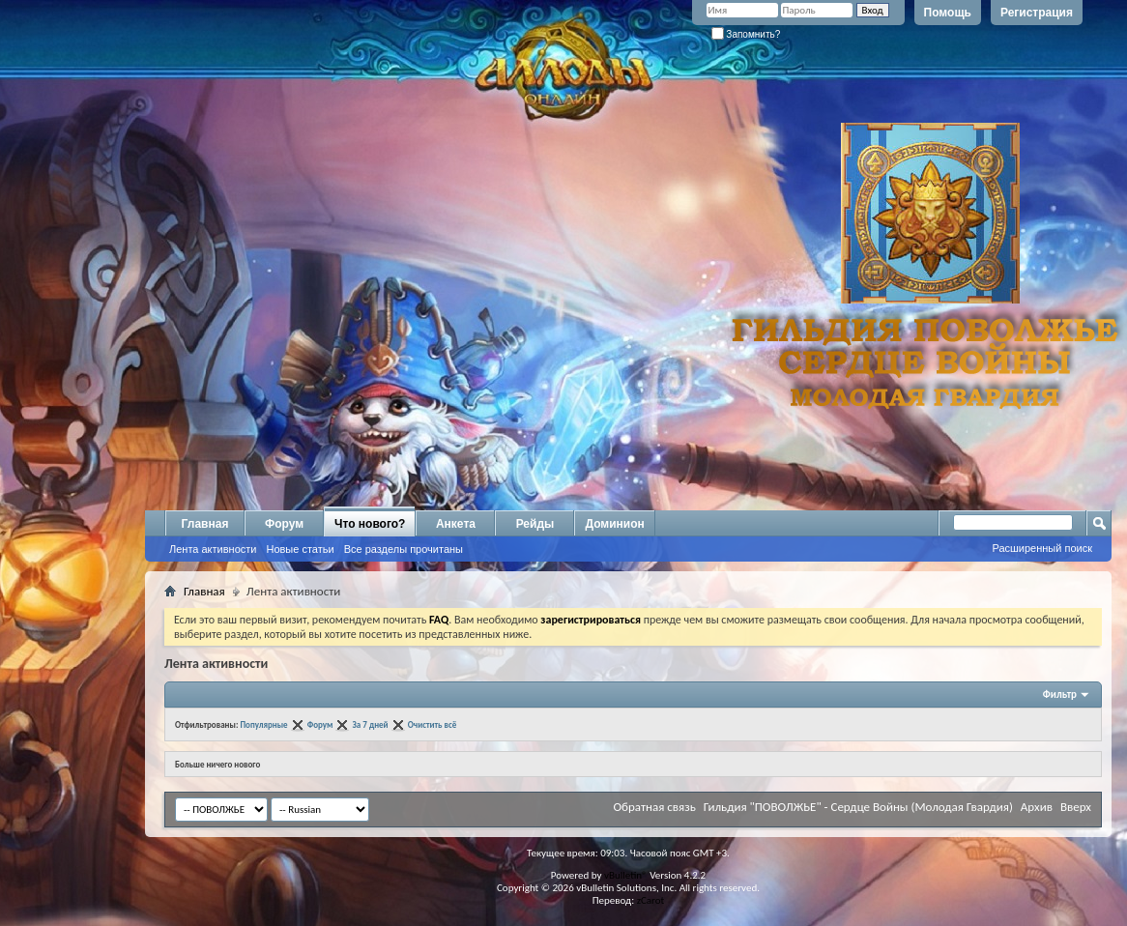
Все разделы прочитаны (403, 549)
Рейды (535, 524)
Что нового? (369, 524)
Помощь (947, 12)
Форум (284, 524)
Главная (205, 524)
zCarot (651, 900)
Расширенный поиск (1042, 548)
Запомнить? (746, 34)
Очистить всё (432, 724)
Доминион (614, 524)
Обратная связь (654, 806)
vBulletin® (626, 875)
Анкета (456, 524)
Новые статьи (299, 549)
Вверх (1075, 806)
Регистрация (1036, 12)
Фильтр (1060, 694)
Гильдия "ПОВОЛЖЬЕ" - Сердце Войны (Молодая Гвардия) (858, 806)
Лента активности (212, 549)
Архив (1037, 806)
